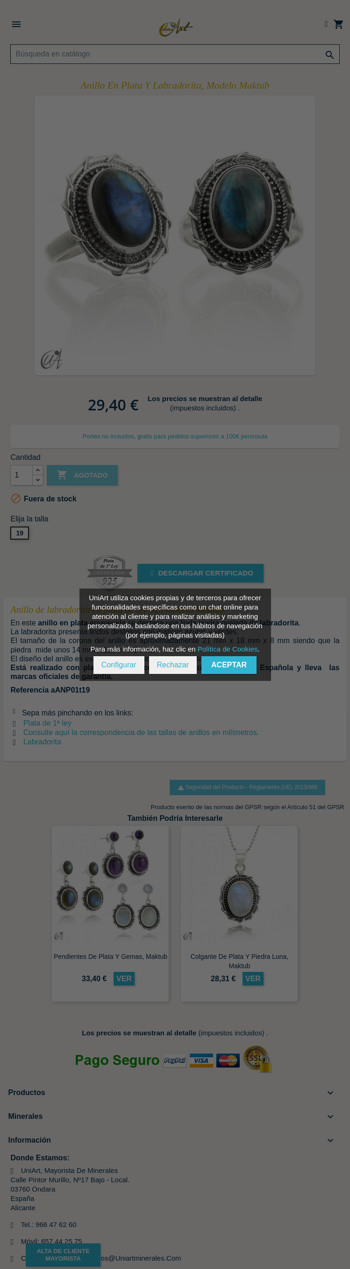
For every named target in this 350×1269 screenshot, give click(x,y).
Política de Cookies (227, 649)
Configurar (118, 665)
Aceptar (229, 665)
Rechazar (173, 665)
